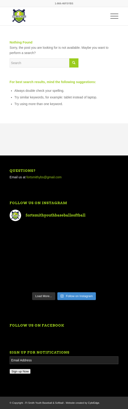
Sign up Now (20, 371)
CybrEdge (93, 402)
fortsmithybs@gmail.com (43, 177)
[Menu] (112, 16)
